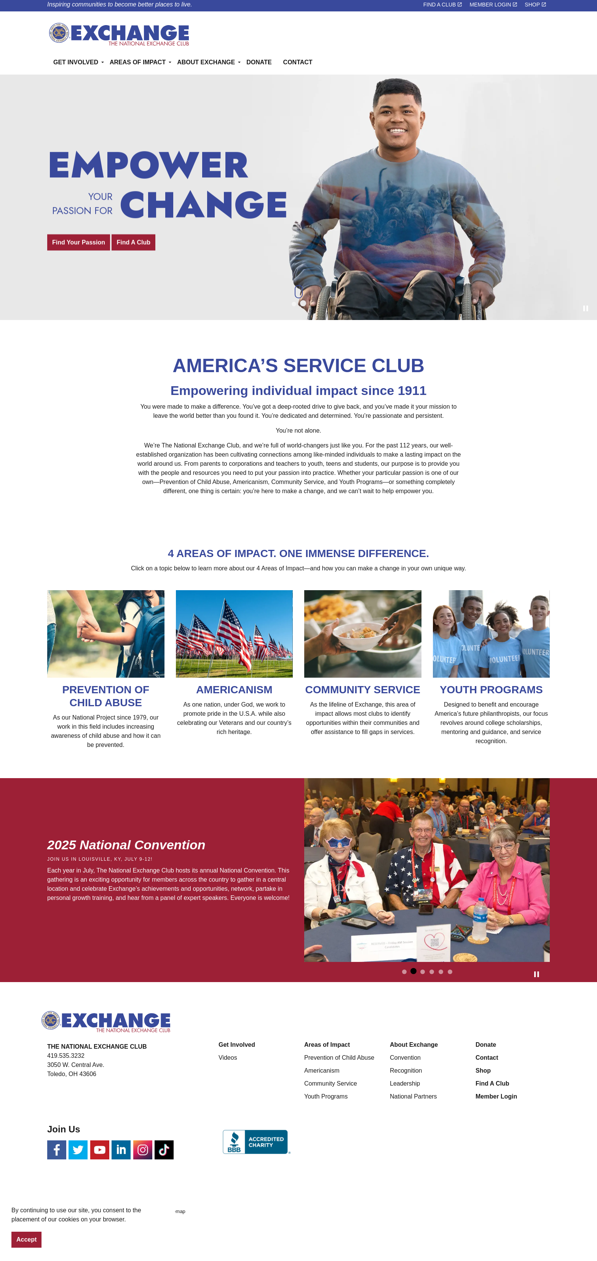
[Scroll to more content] (298, 291)
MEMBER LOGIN (493, 5)
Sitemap (176, 1211)
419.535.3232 (66, 1055)
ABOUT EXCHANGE (206, 62)
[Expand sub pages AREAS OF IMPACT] (159, 92)
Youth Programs (326, 1096)
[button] (427, 870)
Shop (483, 1070)
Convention (405, 1057)
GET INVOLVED (75, 62)
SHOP (535, 5)
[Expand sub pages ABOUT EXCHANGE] (229, 92)
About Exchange (414, 1044)
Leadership (405, 1083)
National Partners (413, 1096)
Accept (26, 1239)
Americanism (321, 1070)
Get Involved (237, 1044)
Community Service (330, 1083)
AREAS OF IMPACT (138, 62)
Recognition (406, 1070)
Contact (487, 1057)
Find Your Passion (79, 242)
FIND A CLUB (442, 5)
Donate (486, 1044)
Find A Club (133, 242)
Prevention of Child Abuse (339, 1057)
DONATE (258, 62)
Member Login (496, 1096)
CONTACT (298, 62)
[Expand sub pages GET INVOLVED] (92, 92)
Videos (228, 1057)
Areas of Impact (327, 1044)
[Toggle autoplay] (585, 308)
